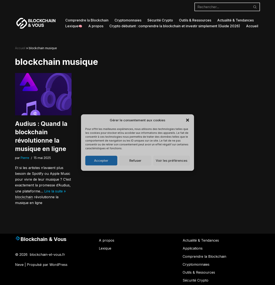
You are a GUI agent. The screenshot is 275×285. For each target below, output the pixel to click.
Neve (19, 264)
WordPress (58, 264)
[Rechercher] (222, 7)
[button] (187, 120)
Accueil (252, 26)
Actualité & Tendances (235, 20)
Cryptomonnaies (128, 20)
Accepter (101, 161)
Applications (193, 248)
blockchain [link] (24, 197)
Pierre (25, 158)
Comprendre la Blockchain (86, 20)
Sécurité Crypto (160, 20)
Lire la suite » (55, 191)
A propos (95, 26)
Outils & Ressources (195, 20)
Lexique (73, 26)
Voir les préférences (171, 161)
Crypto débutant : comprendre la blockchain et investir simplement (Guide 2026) (174, 26)
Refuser (135, 161)
